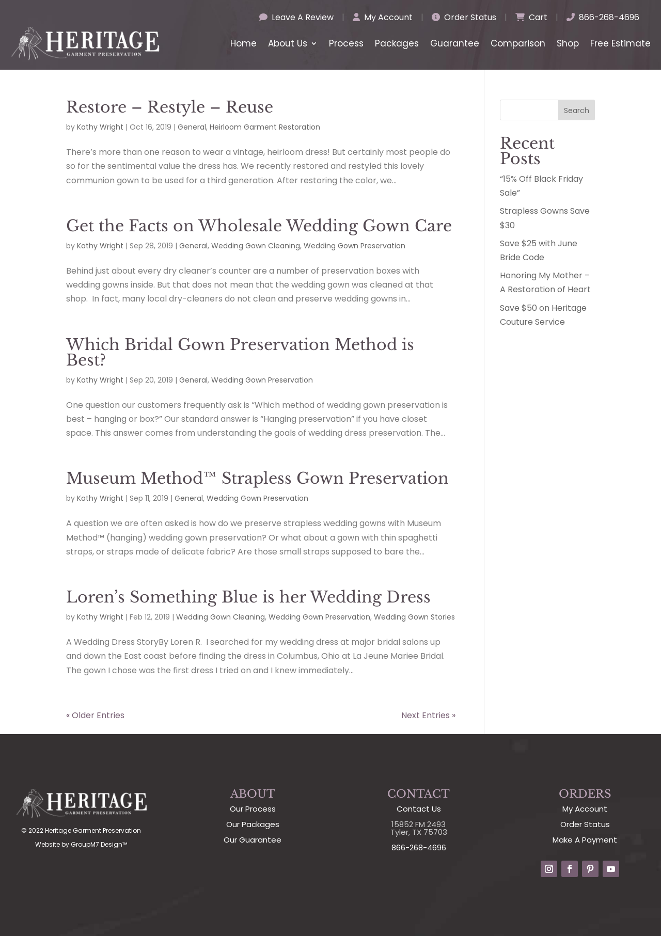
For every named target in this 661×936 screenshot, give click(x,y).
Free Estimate (620, 43)
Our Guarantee (252, 839)
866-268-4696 (602, 17)
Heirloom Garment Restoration (265, 127)
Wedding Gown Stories (414, 617)
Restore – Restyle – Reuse (169, 107)
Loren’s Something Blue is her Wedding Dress (248, 597)
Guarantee (454, 43)
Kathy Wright (100, 127)
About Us (287, 43)
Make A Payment (585, 839)
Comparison (518, 43)
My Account (383, 17)
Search (576, 110)
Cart (531, 17)
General (192, 127)
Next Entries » (428, 715)
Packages (397, 43)
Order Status (464, 17)
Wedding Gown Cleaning (255, 246)
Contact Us (419, 808)
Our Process (253, 808)
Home (243, 43)
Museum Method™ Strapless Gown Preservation (257, 478)
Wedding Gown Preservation (354, 246)
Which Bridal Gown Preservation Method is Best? (240, 352)
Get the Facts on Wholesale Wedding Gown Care (259, 225)
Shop (568, 43)
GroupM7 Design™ (99, 844)
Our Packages (252, 824)
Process (346, 43)
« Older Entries (95, 715)
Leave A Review (296, 17)
